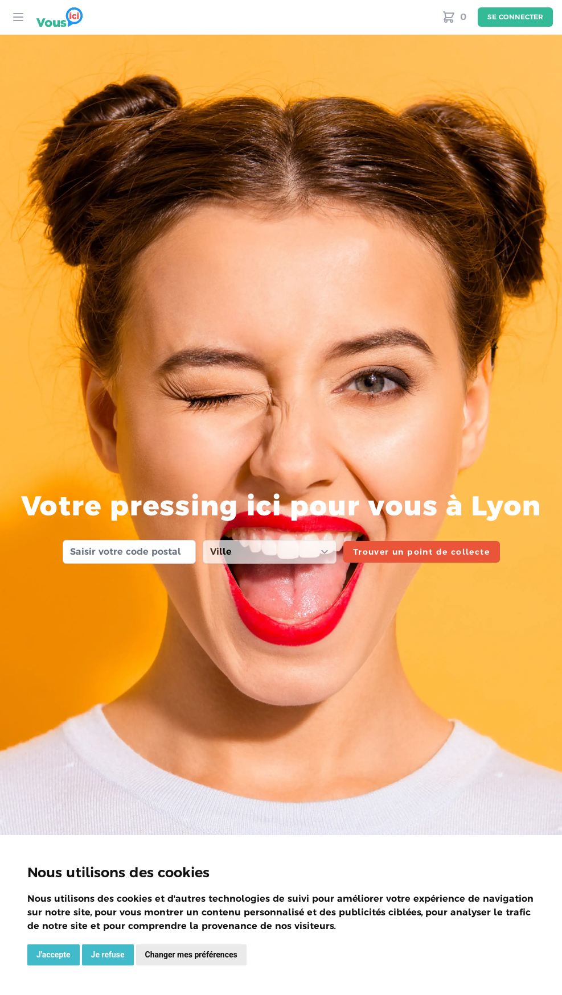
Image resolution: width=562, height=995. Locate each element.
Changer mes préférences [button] (191, 954)
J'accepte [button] (53, 954)
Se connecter (515, 17)
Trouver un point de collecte (421, 552)
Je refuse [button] (108, 954)
